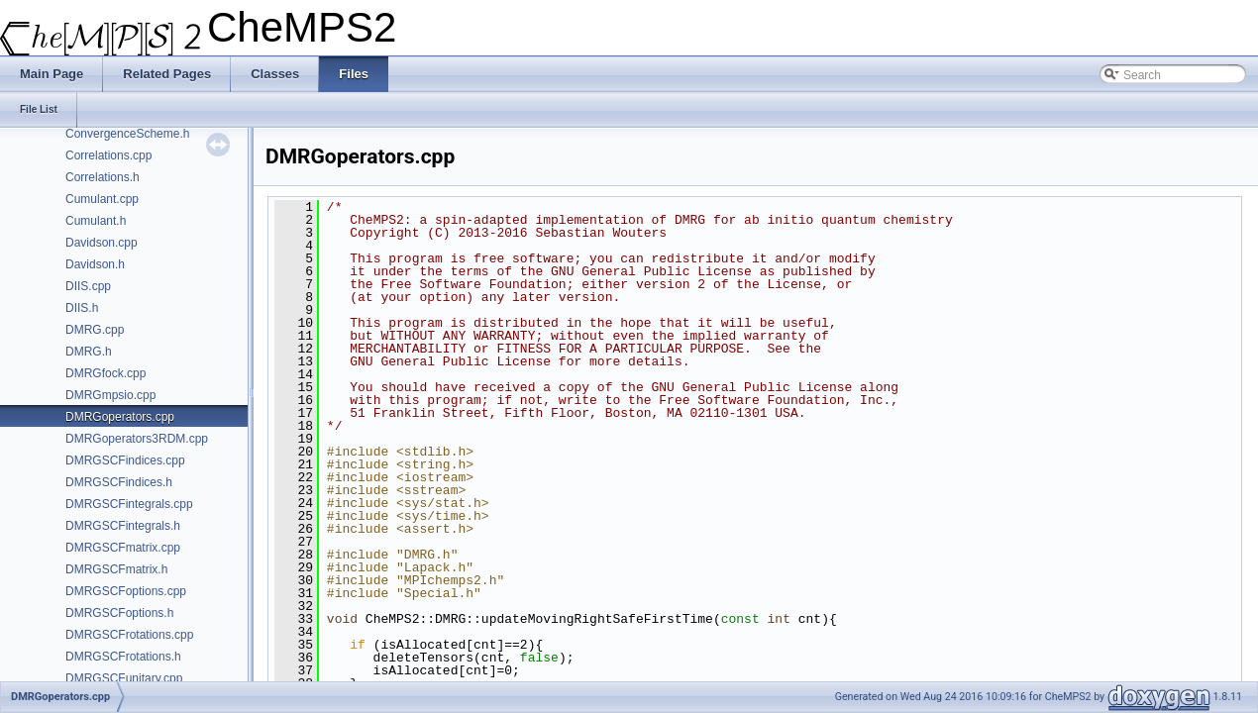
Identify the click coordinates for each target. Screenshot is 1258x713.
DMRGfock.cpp (105, 373)
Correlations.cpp (108, 155)
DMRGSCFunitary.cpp (123, 678)
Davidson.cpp (101, 243)
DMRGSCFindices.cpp (125, 460)
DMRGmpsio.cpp (110, 395)
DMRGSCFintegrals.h (122, 526)
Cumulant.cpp (102, 199)
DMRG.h (88, 351)
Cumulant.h (95, 221)
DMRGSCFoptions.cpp (125, 591)
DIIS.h (81, 308)
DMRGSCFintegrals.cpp (129, 504)
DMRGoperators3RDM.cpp (136, 439)
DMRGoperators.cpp (119, 417)
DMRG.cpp (94, 330)
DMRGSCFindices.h (118, 482)
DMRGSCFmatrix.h (116, 569)
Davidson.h (95, 264)
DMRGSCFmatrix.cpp (122, 548)
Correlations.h (102, 177)
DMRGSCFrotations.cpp (129, 635)
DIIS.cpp (88, 286)
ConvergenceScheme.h (127, 134)
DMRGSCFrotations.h (123, 656)
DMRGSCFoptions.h (119, 613)
